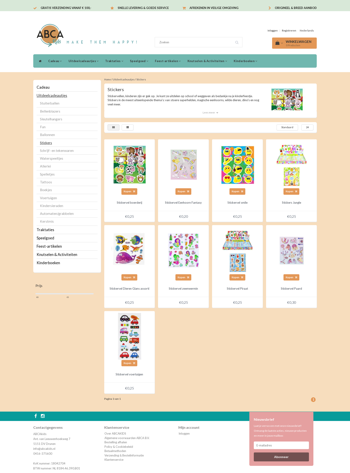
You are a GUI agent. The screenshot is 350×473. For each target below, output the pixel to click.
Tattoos (46, 182)
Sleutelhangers (51, 119)
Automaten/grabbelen (57, 213)
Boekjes (46, 190)
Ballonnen (47, 135)
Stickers (46, 143)
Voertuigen (48, 198)
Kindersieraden (51, 206)
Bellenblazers (50, 111)
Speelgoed (139, 61)
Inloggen (273, 30)
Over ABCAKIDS (115, 433)
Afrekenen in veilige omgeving (214, 8)
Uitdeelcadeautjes (84, 61)
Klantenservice (113, 459)
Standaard (287, 127)
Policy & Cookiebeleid (118, 446)
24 (307, 127)
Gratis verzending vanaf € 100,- (66, 8)
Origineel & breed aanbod (296, 8)
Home (107, 79)
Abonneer (281, 457)
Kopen (129, 191)
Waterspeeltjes (51, 158)
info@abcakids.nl (44, 448)
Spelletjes (47, 174)
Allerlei (45, 166)
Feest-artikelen (168, 61)
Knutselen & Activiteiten (207, 61)
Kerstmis (47, 221)
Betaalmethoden (115, 451)
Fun (43, 127)
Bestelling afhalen (115, 442)
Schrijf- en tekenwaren (57, 151)
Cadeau (55, 61)
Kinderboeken (245, 61)
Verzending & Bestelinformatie (124, 455)
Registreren (289, 30)
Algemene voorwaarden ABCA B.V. (127, 438)
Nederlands (307, 30)
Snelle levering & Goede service (143, 8)
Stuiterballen (49, 103)
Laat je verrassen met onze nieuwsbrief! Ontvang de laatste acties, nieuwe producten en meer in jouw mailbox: (280, 430)
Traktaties (114, 61)
